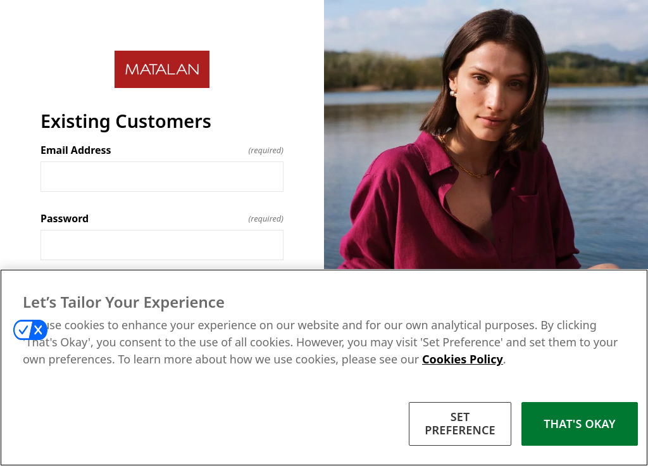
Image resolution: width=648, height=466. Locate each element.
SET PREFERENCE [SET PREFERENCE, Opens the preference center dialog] (460, 423)
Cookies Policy (462, 359)
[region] (324, 367)
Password (162, 218)
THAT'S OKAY (580, 423)
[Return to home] (162, 69)
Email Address (162, 150)
